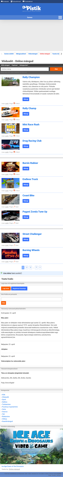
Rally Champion (31, 77)
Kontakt (54, 475)
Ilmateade (5, 1)
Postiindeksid (27, 1)
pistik (6, 103)
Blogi (49, 475)
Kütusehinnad (16, 1)
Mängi (26, 99)
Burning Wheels (31, 250)
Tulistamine (6, 404)
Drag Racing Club (32, 140)
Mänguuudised (21, 54)
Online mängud (45, 54)
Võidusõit (5, 397)
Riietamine (6, 416)
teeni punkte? (16, 273)
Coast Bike (28, 195)
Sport (4, 399)
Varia (4, 409)
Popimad (14, 65)
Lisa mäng (7, 273)
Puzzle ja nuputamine (10, 407)
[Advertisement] (31, 35)
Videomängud (32, 54)
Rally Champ (29, 108)
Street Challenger (32, 234)
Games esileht (9, 54)
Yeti (3, 414)
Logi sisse (6, 288)
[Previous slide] (2, 53)
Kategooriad (24, 65)
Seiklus (4, 402)
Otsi (56, 69)
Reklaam (59, 475)
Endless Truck (30, 179)
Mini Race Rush (31, 124)
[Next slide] (61, 53)
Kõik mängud (5, 65)
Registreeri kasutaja (19, 288)
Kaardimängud (7, 421)
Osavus (4, 412)
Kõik (3, 395)
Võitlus (4, 419)
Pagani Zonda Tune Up (35, 211)
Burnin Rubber (30, 163)
